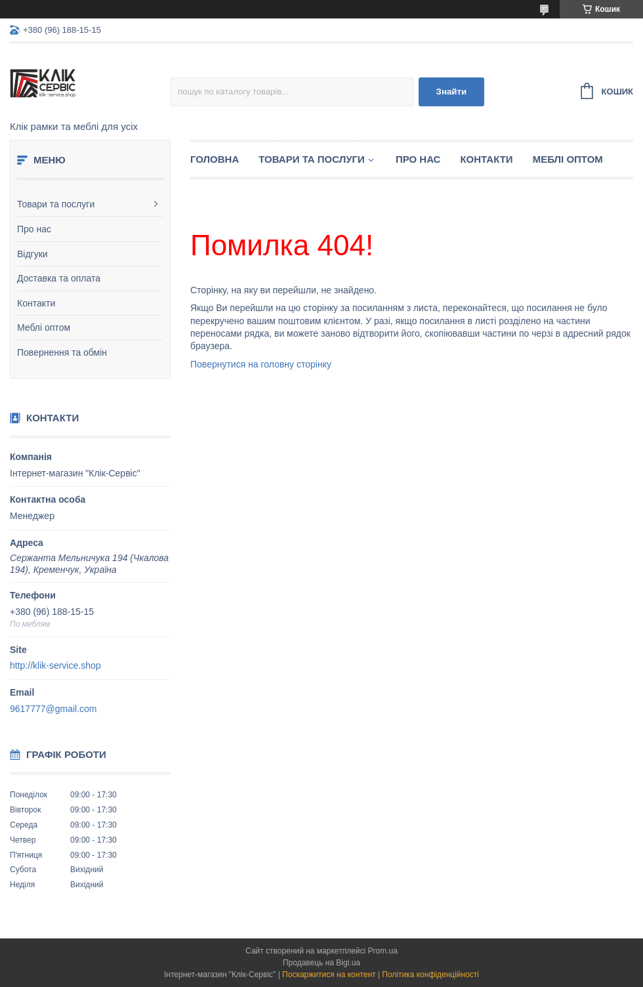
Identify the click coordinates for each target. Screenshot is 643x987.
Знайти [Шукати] (451, 91)
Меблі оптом (43, 327)
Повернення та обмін (62, 352)
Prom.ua (383, 951)
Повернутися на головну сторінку (260, 364)
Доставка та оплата (58, 278)
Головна (214, 159)
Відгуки (32, 254)
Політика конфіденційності (430, 974)
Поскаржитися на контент (328, 974)
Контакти (36, 303)
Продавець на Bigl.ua (321, 962)
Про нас (34, 229)
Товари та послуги (55, 204)
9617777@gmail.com (53, 709)
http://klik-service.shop (55, 665)
